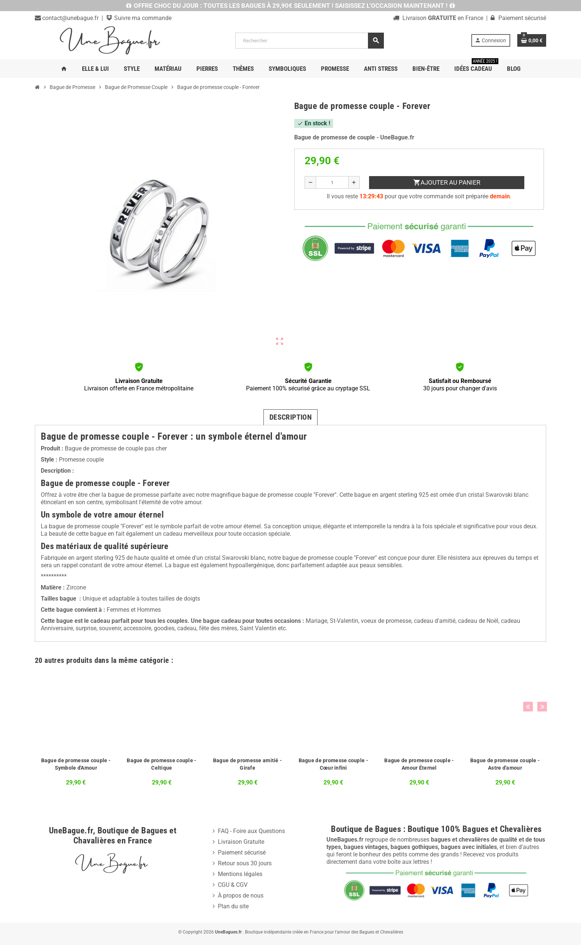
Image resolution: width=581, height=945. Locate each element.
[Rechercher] (309, 41)
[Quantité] (332, 182)
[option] (76, 730)
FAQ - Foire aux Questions (251, 831)
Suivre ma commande (142, 18)
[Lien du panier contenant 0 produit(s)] (531, 40)
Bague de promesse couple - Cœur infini (333, 764)
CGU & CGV (233, 884)
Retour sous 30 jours (245, 863)
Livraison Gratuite (241, 841)
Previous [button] (527, 658)
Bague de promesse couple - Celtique (161, 764)
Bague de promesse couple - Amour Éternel (419, 764)
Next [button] (538, 658)
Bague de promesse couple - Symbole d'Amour (76, 764)
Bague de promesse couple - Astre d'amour (505, 764)
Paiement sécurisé (242, 852)
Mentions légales (240, 874)
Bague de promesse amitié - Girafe (247, 764)
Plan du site (233, 906)
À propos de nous (240, 895)
